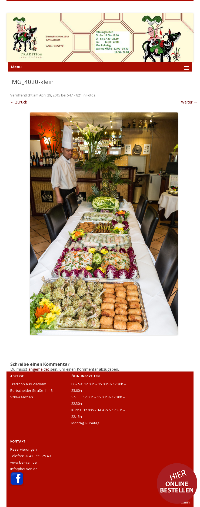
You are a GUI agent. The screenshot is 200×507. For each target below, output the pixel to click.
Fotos (90, 95)
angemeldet (38, 369)
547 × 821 (74, 95)
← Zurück (18, 102)
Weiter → (189, 102)
